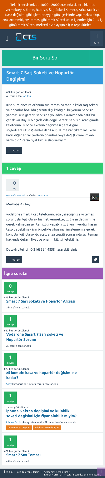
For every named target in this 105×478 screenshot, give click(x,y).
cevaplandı (42, 195)
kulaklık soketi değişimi (47, 427)
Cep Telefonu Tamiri (28, 472)
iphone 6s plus (14, 422)
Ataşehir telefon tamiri (57, 472)
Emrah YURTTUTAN (55, 474)
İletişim (8, 472)
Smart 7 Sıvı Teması (23, 455)
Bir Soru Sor (45, 58)
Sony (9, 384)
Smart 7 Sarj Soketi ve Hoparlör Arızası (40, 301)
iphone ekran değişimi (19, 427)
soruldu (26, 96)
